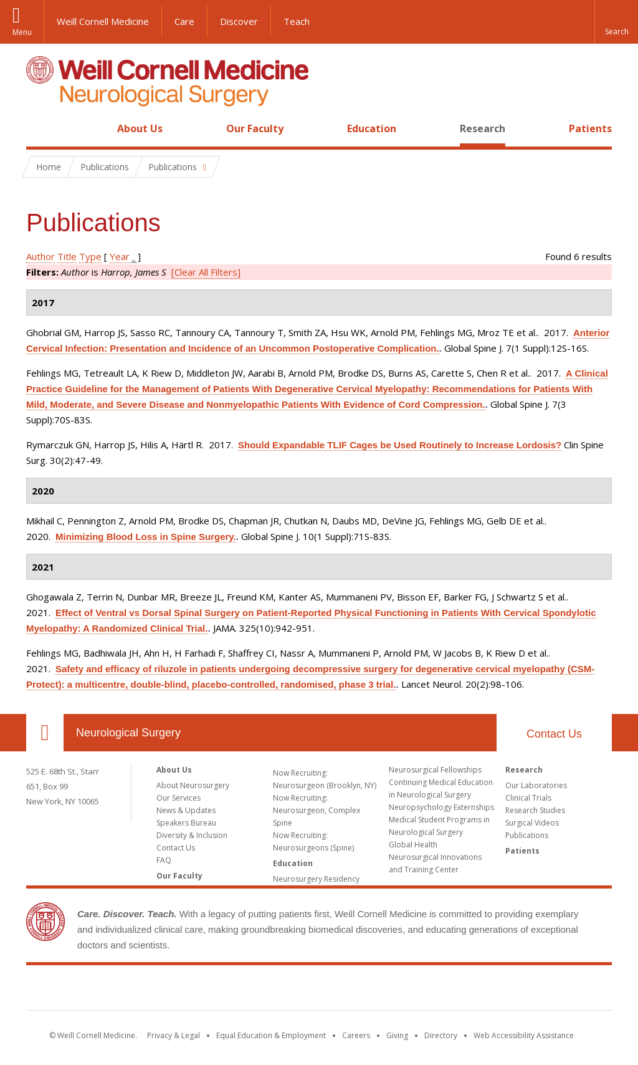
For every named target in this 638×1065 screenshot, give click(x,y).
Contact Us (554, 734)
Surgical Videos (532, 822)
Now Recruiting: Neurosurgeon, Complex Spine (316, 810)
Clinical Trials (528, 798)
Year (120, 256)
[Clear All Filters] (205, 272)
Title (67, 256)
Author (40, 256)
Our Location (45, 732)
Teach (296, 21)
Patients (590, 128)
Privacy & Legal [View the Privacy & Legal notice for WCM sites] (173, 1035)
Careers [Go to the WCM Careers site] (356, 1035)
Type (90, 256)
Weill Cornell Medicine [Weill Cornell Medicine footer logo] (319, 990)
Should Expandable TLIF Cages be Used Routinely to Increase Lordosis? (399, 445)
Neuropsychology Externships (441, 807)
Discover (239, 21)
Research (482, 128)
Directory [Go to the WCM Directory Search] (440, 1035)
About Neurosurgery (192, 785)
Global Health (413, 844)
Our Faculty (254, 128)
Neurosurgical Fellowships (435, 769)
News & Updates (186, 810)
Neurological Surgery (128, 732)
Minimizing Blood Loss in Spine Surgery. (145, 536)
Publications (526, 835)
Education (371, 128)
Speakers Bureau (186, 822)
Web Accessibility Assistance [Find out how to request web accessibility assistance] (524, 1035)
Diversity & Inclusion (191, 835)
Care (184, 21)
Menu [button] (22, 32)
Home (39, 128)
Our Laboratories (536, 785)
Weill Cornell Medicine (103, 21)
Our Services (178, 798)
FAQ (163, 860)
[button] (616, 22)
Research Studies (535, 810)
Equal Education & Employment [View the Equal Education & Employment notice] (271, 1035)
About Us (140, 128)
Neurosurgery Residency (316, 879)
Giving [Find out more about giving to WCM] (397, 1035)
